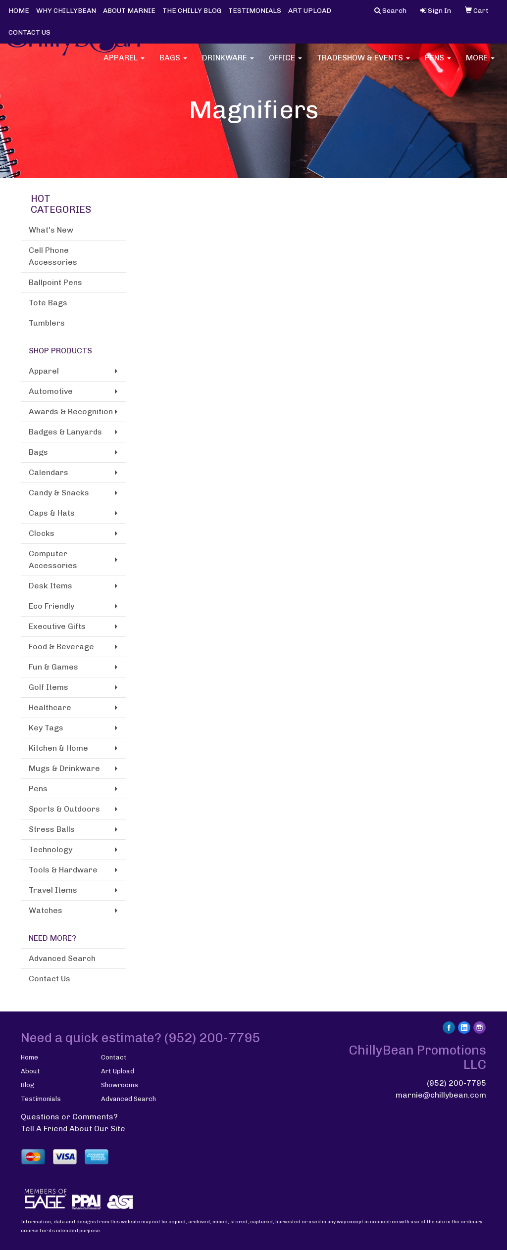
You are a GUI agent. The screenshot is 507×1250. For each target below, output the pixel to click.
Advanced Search (62, 958)
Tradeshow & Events (363, 64)
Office (285, 64)
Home (29, 1057)
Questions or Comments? (69, 1116)
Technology (50, 849)
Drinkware (228, 64)
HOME (18, 10)
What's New (51, 230)
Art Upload (117, 1071)
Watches (45, 910)
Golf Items (48, 687)
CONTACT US (29, 32)
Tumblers (47, 323)
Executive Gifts (57, 626)
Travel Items (53, 890)
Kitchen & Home (58, 748)
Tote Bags (48, 302)
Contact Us (49, 978)
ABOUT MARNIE (129, 10)
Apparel (124, 64)
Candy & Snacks (59, 492)
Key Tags (46, 727)
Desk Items (50, 585)
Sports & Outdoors (64, 809)
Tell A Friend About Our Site (73, 1128)
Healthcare (50, 707)
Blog (27, 1085)
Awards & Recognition (71, 411)
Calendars (48, 472)
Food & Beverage (61, 646)
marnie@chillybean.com (441, 1095)
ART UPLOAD (309, 10)
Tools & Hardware (63, 869)
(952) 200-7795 (456, 1083)
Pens (438, 64)
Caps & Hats (52, 513)
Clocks (41, 533)
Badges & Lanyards (65, 431)
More (480, 64)
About (30, 1071)
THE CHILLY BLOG (191, 10)
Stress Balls (52, 829)
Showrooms (119, 1085)
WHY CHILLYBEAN (66, 10)
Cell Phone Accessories (53, 256)
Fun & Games (53, 667)
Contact (114, 1057)
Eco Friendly (51, 606)
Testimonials (41, 1099)
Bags (173, 64)
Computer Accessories (53, 559)
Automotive (51, 391)
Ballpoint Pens (55, 282)
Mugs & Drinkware (64, 768)
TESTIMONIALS (254, 10)
